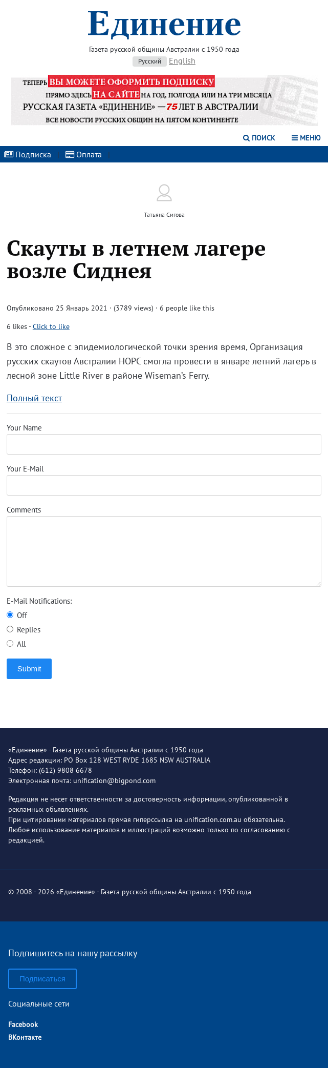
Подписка (27, 154)
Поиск (259, 137)
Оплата (83, 154)
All (16, 644)
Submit (29, 668)
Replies (23, 629)
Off (17, 615)
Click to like (51, 326)
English (182, 60)
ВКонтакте (24, 1037)
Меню (306, 137)
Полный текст (34, 398)
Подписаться (42, 978)
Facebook (23, 1024)
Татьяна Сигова (164, 214)
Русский (149, 61)
